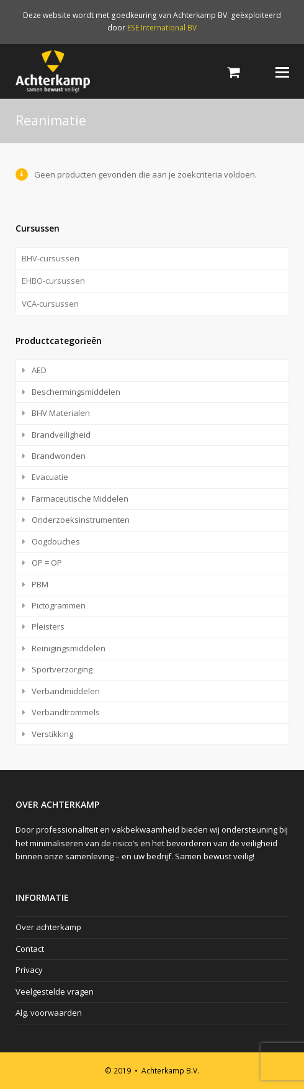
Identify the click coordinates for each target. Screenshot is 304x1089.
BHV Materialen (61, 412)
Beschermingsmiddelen (76, 391)
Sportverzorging (62, 669)
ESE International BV (162, 27)
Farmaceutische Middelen (80, 498)
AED (39, 370)
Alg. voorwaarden (49, 1012)
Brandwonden (59, 455)
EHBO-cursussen (53, 280)
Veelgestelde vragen (55, 991)
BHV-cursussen (50, 258)
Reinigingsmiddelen (68, 648)
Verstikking (52, 733)
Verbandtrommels (66, 712)
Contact (30, 948)
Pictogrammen (59, 605)
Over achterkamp (48, 927)
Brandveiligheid (61, 434)
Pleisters (48, 626)
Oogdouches (56, 541)
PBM (40, 584)
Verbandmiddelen (66, 691)
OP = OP (47, 562)
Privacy (29, 969)
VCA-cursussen (50, 303)
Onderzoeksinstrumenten (81, 519)
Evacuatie (50, 476)
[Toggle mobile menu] (282, 71)
